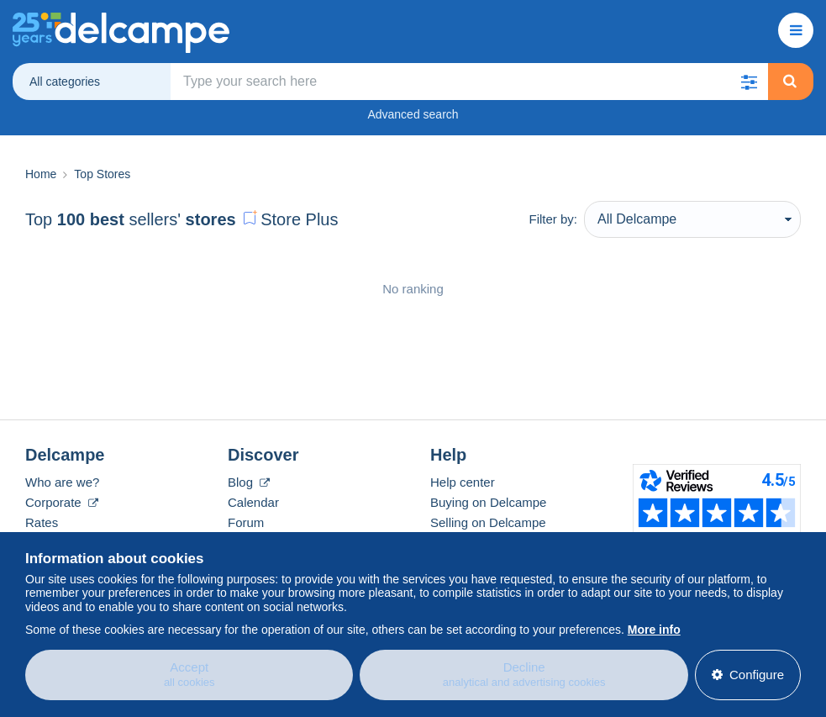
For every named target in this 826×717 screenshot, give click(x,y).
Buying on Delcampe (488, 502)
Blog (249, 482)
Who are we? (62, 482)
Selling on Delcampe (488, 522)
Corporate (61, 502)
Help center (462, 482)
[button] (749, 81)
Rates (41, 522)
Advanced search (412, 114)
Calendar (253, 502)
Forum (246, 522)
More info (654, 627)
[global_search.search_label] (469, 81)
